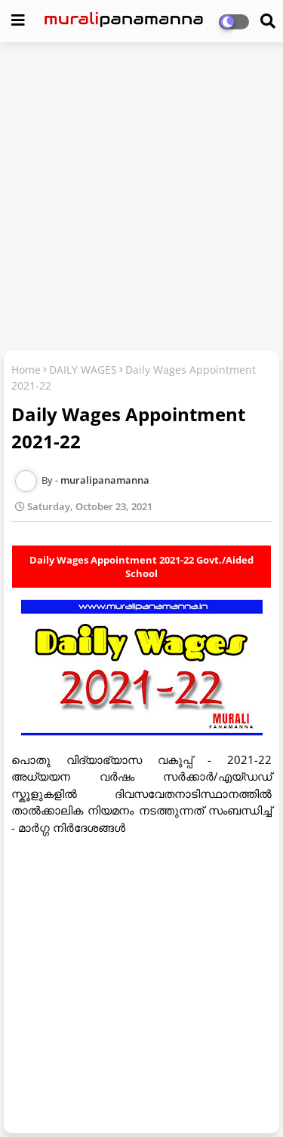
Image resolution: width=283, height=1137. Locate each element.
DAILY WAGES (83, 369)
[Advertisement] (141, 198)
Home (26, 369)
